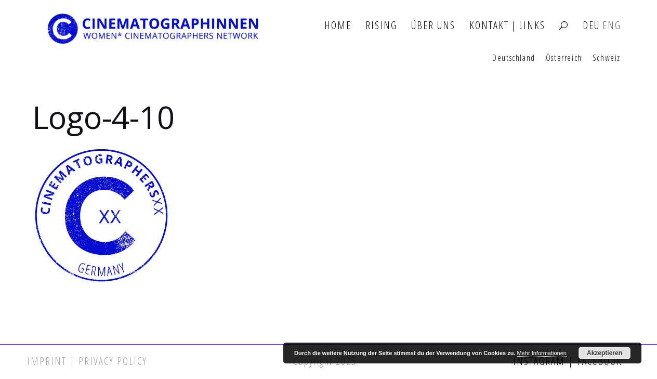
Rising (381, 25)
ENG (611, 25)
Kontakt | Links (507, 25)
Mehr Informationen (542, 353)
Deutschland (513, 58)
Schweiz (607, 58)
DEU (591, 25)
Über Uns (433, 25)
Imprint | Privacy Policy (87, 361)
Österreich (564, 58)
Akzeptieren (604, 353)
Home (337, 25)
